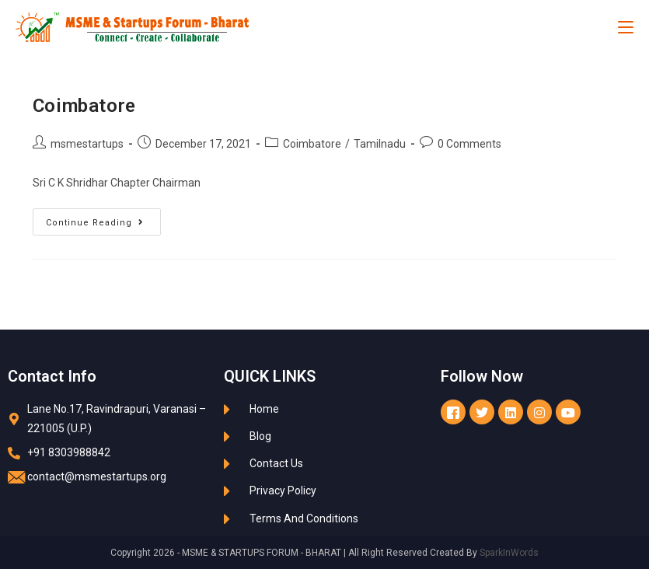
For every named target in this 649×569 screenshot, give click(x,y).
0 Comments (469, 144)
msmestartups (87, 144)
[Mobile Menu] (625, 27)
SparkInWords (509, 552)
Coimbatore (84, 106)
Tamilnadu (380, 144)
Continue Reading (103, 218)
